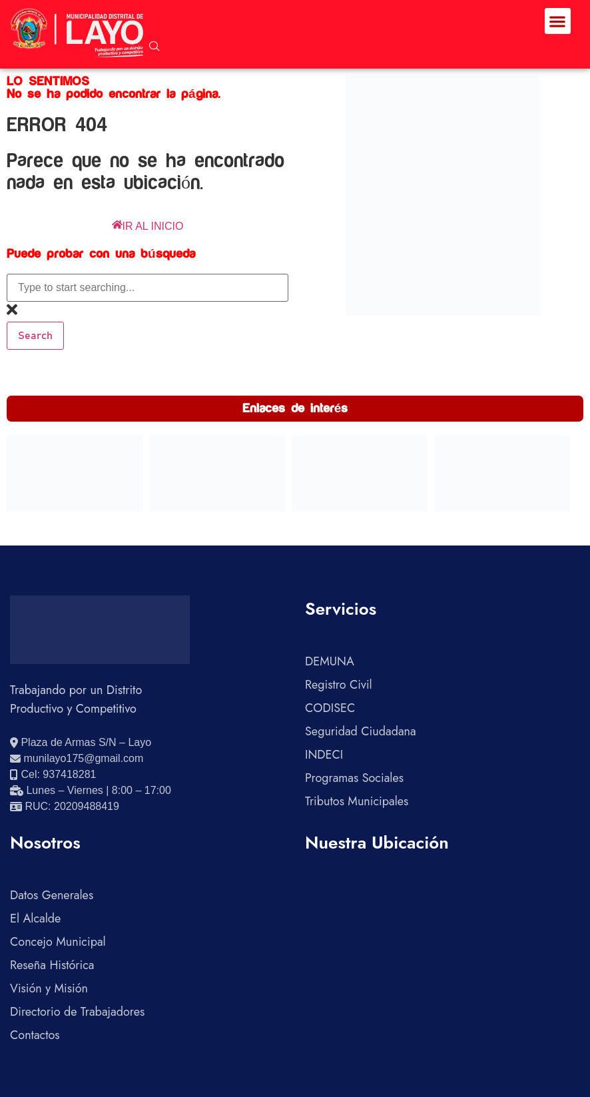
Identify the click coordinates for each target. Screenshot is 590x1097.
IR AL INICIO (148, 226)
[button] (558, 21)
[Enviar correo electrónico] (76, 759)
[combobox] (147, 288)
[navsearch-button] (154, 47)
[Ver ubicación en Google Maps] (80, 743)
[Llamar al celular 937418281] (53, 775)
